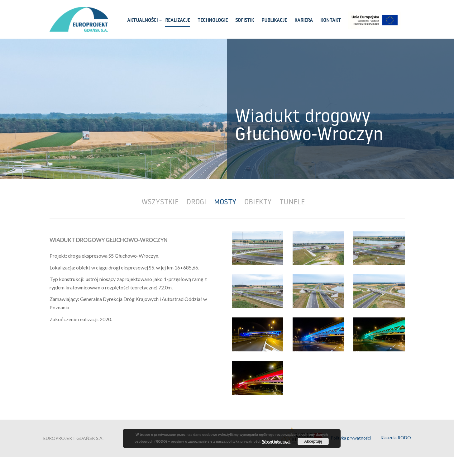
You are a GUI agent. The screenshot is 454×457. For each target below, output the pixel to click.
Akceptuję (313, 441)
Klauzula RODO (395, 437)
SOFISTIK (244, 20)
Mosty (225, 201)
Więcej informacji (276, 441)
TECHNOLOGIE (213, 20)
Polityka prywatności (351, 437)
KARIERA (303, 20)
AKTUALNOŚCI (142, 20)
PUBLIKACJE (274, 20)
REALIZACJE (177, 20)
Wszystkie (160, 201)
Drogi (196, 201)
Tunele (292, 201)
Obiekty (258, 201)
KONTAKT (330, 20)
